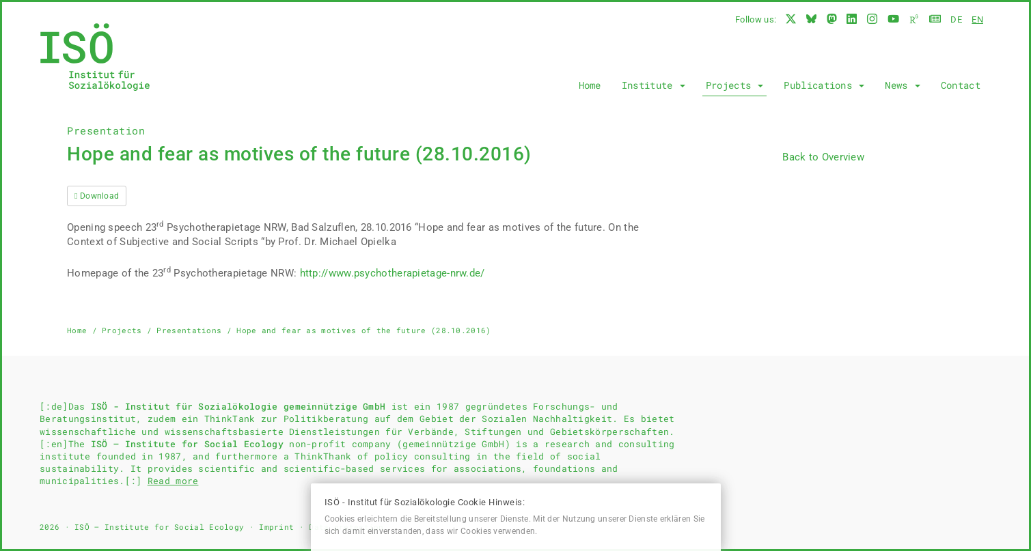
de (956, 19)
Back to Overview (823, 157)
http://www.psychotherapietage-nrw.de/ (392, 273)
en (977, 19)
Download (96, 196)
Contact (960, 85)
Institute (653, 85)
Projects (735, 85)
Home (590, 85)
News (902, 85)
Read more (173, 481)
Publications (824, 85)
